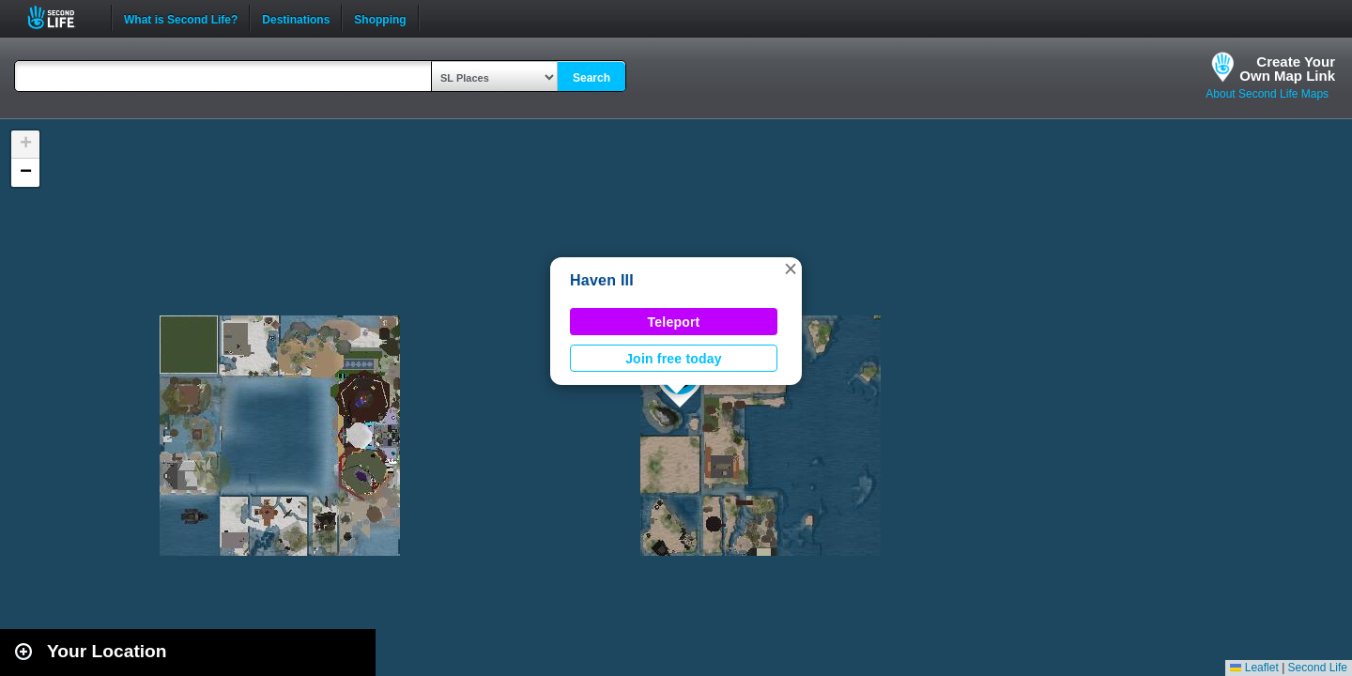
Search (591, 77)
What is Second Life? (181, 18)
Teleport (674, 322)
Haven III (602, 280)
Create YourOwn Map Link (1287, 69)
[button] (790, 268)
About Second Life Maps (1267, 93)
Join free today (673, 358)
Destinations (296, 18)
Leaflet (1254, 667)
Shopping (380, 18)
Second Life (61, 17)
